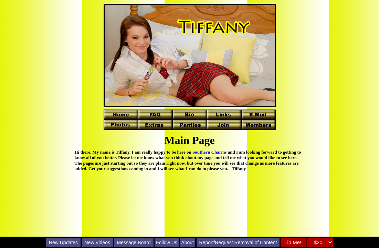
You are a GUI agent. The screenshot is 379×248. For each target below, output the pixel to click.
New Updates (63, 242)
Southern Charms (209, 152)
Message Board (134, 242)
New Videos (97, 242)
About (187, 242)
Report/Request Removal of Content (238, 242)
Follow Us (166, 242)
